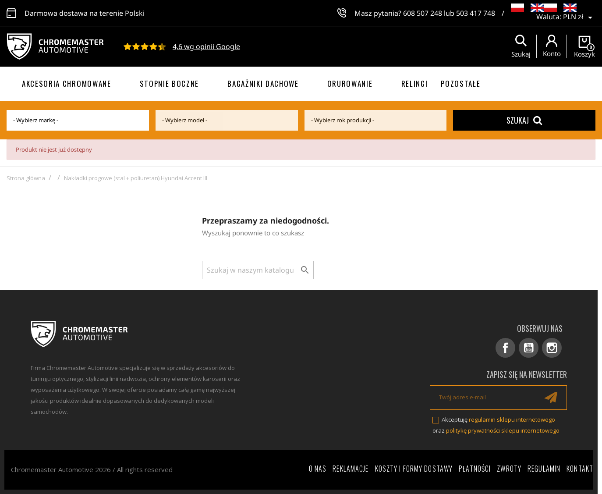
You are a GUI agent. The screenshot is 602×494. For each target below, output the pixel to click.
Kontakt (580, 468)
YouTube (528, 348)
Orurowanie (350, 83)
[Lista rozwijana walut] (579, 17)
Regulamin (544, 468)
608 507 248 (422, 13)
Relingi (414, 83)
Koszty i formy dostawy (414, 468)
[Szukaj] (258, 270)
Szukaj (524, 120)
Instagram (552, 348)
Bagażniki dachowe (263, 83)
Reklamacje (350, 468)
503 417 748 (475, 13)
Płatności (475, 468)
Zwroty (509, 468)
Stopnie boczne (169, 83)
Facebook (505, 348)
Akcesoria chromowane (66, 83)
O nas (318, 468)
